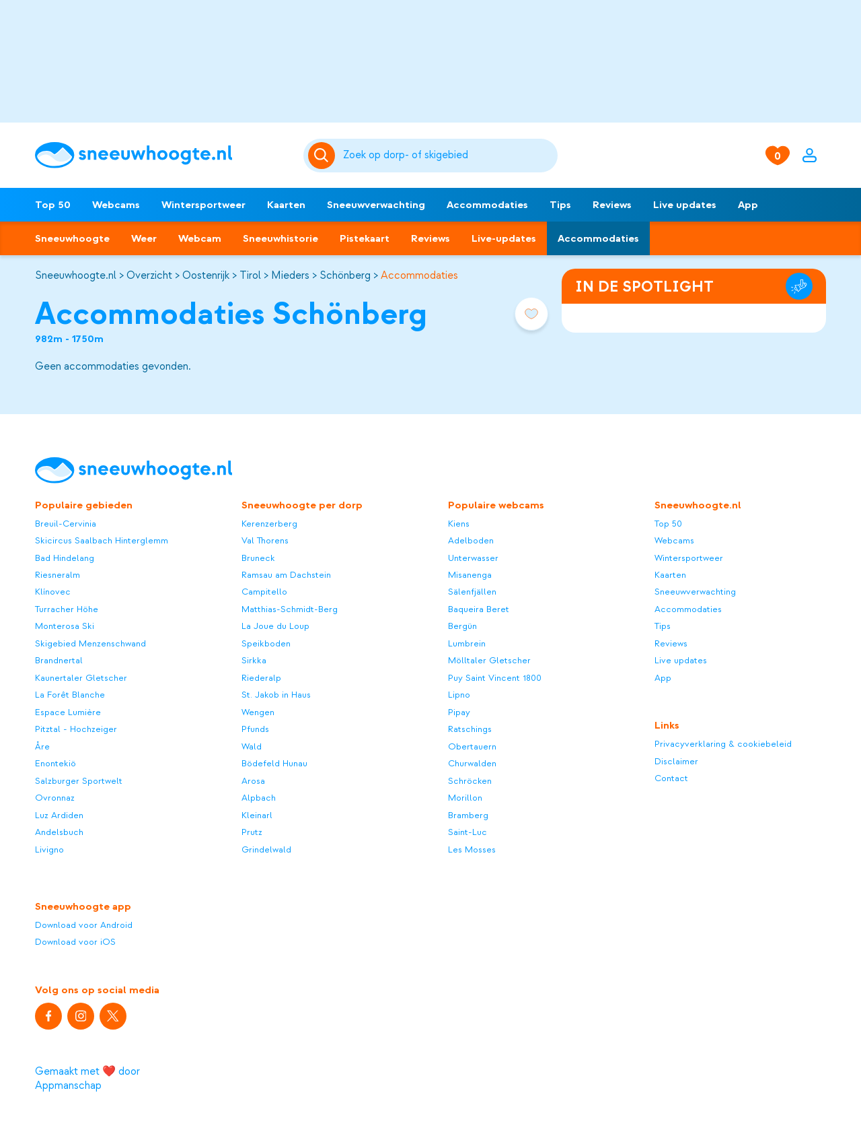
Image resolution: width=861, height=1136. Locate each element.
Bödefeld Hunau (274, 763)
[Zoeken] (448, 155)
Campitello (264, 591)
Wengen (257, 712)
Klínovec (53, 591)
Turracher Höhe (66, 609)
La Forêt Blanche (70, 694)
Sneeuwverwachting (376, 204)
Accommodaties (487, 204)
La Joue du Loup (275, 626)
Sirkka (253, 660)
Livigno (49, 849)
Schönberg (345, 275)
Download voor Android (84, 925)
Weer (144, 238)
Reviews (612, 204)
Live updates (684, 204)
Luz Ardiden (59, 815)
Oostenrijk (205, 275)
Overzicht (149, 275)
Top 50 (53, 204)
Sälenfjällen (472, 591)
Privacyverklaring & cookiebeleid (723, 743)
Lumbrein (467, 643)
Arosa (253, 781)
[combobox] (448, 155)
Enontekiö (55, 763)
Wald (251, 746)
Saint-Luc (467, 832)
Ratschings (470, 729)
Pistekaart (364, 238)
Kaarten (286, 204)
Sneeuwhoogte (72, 238)
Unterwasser (473, 558)
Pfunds (255, 729)
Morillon (465, 797)
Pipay (459, 712)
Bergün (462, 626)
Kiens (459, 523)
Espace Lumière (68, 712)
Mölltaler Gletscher (489, 660)
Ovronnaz (55, 797)
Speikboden (266, 643)
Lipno (459, 694)
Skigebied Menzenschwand (90, 643)
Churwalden (472, 763)
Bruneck (258, 558)
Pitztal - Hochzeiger (76, 729)
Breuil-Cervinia (65, 523)
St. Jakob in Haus (276, 694)
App (748, 204)
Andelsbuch (59, 832)
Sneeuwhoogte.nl (75, 275)
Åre (42, 746)
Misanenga (470, 574)
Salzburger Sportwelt (78, 781)
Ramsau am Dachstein (286, 574)
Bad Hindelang (64, 558)
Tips (560, 204)
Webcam (199, 238)
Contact (671, 778)
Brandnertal (59, 660)
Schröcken (470, 781)
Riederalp (261, 677)
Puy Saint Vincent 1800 (494, 677)
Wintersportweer (203, 204)
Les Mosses (472, 849)
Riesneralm (57, 574)
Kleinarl (256, 815)
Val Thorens (265, 540)
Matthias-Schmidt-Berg (289, 609)
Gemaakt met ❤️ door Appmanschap (87, 1078)
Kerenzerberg (269, 523)
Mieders (290, 275)
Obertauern (472, 746)
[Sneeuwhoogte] (162, 155)
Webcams (116, 204)
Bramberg (468, 815)
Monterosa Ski (64, 626)
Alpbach (258, 797)
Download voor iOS (75, 941)
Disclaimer (676, 761)
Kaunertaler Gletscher (81, 677)
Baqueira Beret (478, 609)
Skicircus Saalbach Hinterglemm (101, 540)
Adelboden (471, 540)
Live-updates (504, 238)
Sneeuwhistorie (280, 238)
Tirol (250, 275)
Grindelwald (266, 849)
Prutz (251, 832)
